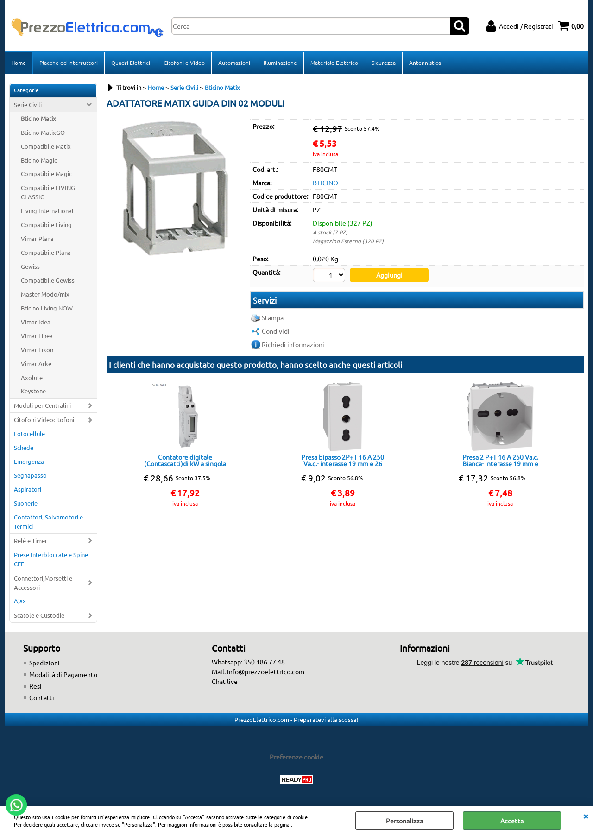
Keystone (33, 391)
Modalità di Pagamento (63, 674)
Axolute (32, 377)
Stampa (273, 317)
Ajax (20, 601)
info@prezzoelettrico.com (265, 671)
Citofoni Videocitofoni (44, 420)
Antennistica (425, 62)
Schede (23, 447)
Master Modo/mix (45, 294)
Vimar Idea (35, 322)
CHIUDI (585, 815)
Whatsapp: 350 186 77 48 (248, 662)
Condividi (276, 331)
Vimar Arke (36, 363)
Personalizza (404, 820)
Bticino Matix (38, 118)
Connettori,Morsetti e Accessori (43, 582)
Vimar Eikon (37, 350)
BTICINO (325, 182)
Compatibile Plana (46, 252)
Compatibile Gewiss (48, 280)
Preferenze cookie (296, 757)
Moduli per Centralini (42, 405)
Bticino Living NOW (47, 308)
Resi (35, 686)
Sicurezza (384, 62)
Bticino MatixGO (43, 132)
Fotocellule (29, 433)
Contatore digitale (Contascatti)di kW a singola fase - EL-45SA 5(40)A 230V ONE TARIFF (185, 460)
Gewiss (30, 266)
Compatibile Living (46, 224)
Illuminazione (280, 62)
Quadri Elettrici (130, 62)
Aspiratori (27, 489)
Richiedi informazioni (293, 344)
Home (18, 62)
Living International (47, 211)
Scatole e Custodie (39, 615)
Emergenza (29, 461)
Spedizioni (44, 662)
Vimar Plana (37, 238)
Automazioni (234, 62)
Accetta (512, 820)
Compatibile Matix (46, 146)
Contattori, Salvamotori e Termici (48, 521)
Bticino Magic (39, 160)
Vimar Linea (37, 336)
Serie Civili (28, 104)
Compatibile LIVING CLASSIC (48, 192)
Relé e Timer (30, 540)
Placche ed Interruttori (68, 62)
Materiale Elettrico (334, 62)
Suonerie (26, 503)
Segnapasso (30, 475)
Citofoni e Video (184, 62)
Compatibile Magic (46, 173)
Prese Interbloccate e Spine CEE (51, 559)
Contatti (41, 697)
